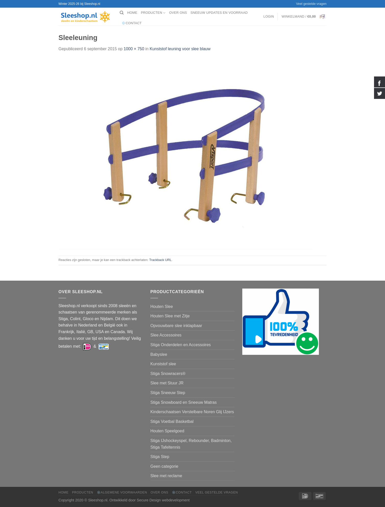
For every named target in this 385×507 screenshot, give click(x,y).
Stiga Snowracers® (167, 373)
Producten (153, 12)
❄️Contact (132, 23)
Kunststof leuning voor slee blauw (180, 49)
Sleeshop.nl (97, 500)
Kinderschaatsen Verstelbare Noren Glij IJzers (192, 412)
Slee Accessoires (166, 335)
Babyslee (158, 354)
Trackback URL (160, 260)
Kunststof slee (163, 364)
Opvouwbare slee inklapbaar (176, 325)
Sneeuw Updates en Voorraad (219, 13)
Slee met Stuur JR (167, 383)
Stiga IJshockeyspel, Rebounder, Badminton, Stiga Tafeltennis (191, 443)
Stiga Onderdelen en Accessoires (180, 345)
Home (132, 13)
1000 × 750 (134, 49)
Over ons (178, 13)
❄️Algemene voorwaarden (122, 492)
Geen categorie (164, 466)
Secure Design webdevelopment (163, 500)
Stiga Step (159, 456)
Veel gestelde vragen (311, 4)
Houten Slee (161, 306)
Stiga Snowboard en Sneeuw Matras (183, 402)
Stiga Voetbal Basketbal (172, 421)
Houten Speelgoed (167, 431)
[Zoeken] (122, 13)
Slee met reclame (166, 476)
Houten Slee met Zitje (170, 316)
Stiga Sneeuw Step (167, 393)
